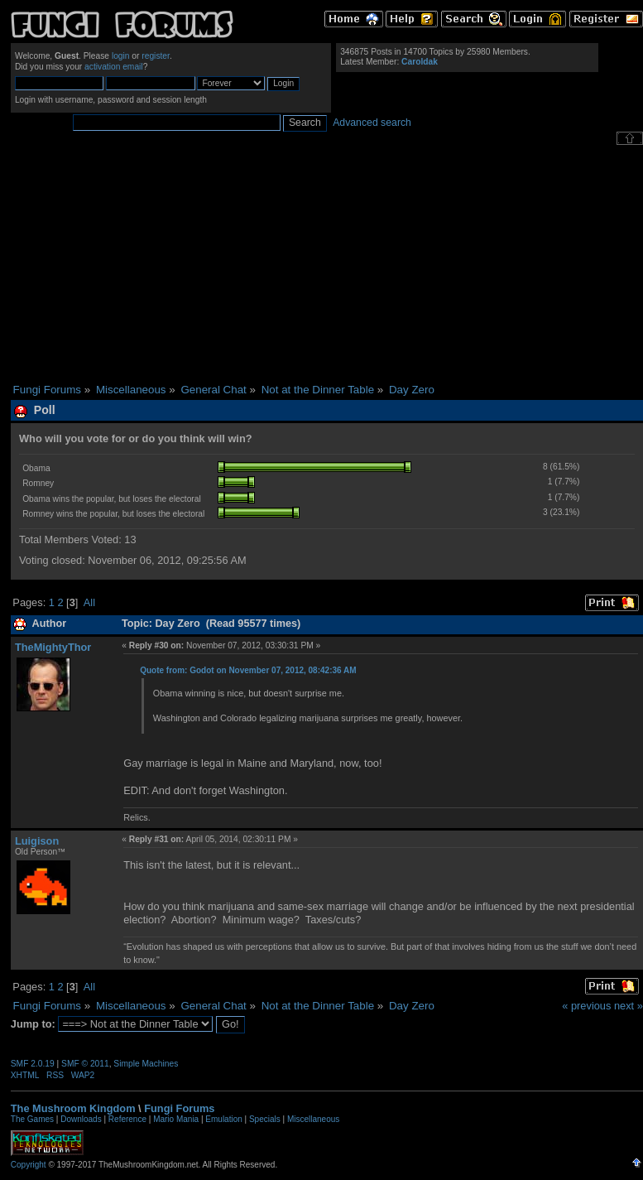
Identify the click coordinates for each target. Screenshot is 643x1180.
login (121, 55)
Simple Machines (145, 1063)
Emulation (223, 1119)
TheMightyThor (53, 647)
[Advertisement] (326, 264)
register (156, 55)
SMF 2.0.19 (33, 1063)
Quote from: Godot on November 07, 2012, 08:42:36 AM (248, 670)
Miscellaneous (313, 1119)
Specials (265, 1119)
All (89, 602)
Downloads (80, 1119)
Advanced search (372, 122)
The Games (32, 1119)
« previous (586, 1005)
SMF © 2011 (85, 1063)
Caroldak (419, 61)
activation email (113, 66)
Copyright (28, 1164)
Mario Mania (176, 1119)
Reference (127, 1119)
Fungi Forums (179, 1108)
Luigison (37, 841)
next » (628, 1005)
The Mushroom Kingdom (73, 1108)
